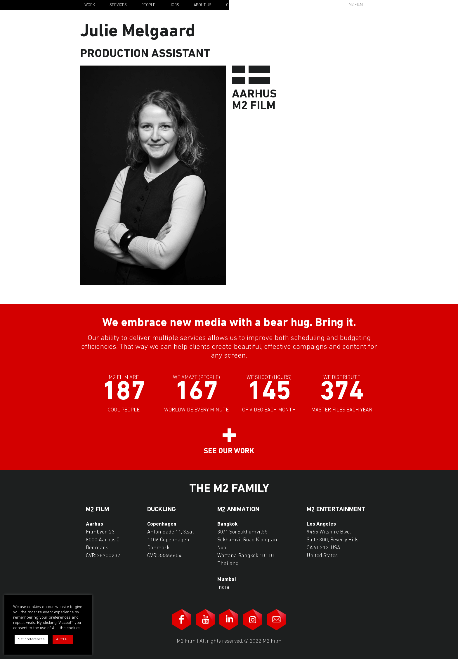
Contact (234, 5)
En (382, 5)
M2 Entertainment (336, 510)
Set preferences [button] (31, 639)
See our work (229, 451)
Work (89, 5)
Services (118, 5)
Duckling (161, 510)
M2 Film (356, 5)
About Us (202, 5)
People (148, 5)
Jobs (174, 5)
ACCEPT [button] (62, 639)
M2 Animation (238, 510)
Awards (310, 5)
